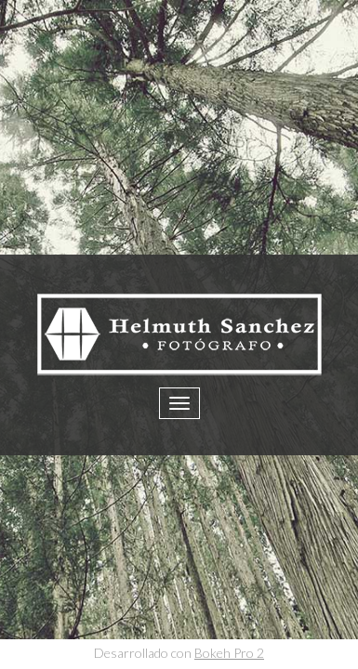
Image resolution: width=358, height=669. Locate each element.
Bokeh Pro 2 (229, 653)
